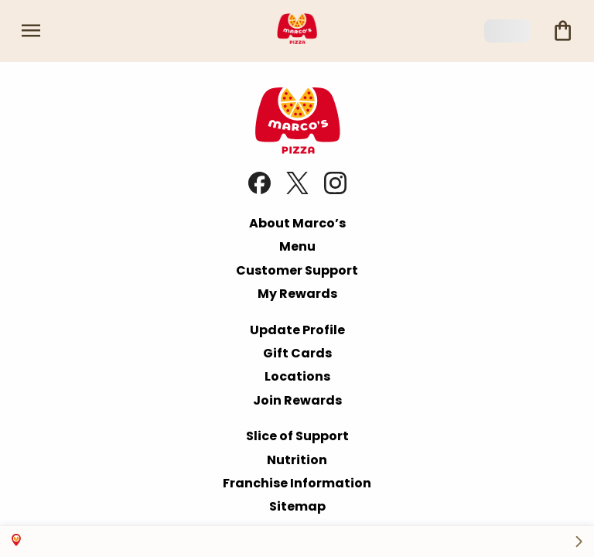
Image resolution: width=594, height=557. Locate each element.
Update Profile (297, 330)
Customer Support (297, 270)
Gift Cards (297, 353)
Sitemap (297, 506)
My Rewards (297, 293)
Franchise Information (297, 483)
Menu (297, 246)
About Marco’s (297, 223)
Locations (297, 376)
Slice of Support (297, 436)
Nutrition (297, 460)
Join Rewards (297, 400)
